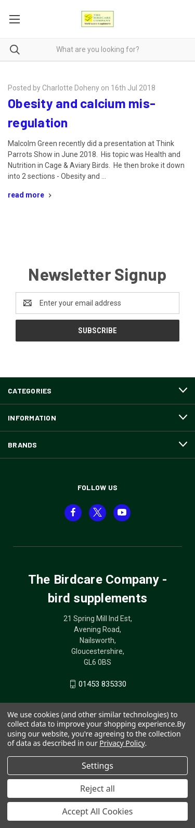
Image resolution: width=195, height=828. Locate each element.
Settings (97, 765)
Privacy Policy (122, 743)
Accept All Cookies (97, 811)
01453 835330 (102, 684)
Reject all (97, 788)
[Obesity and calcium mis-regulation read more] (31, 195)
